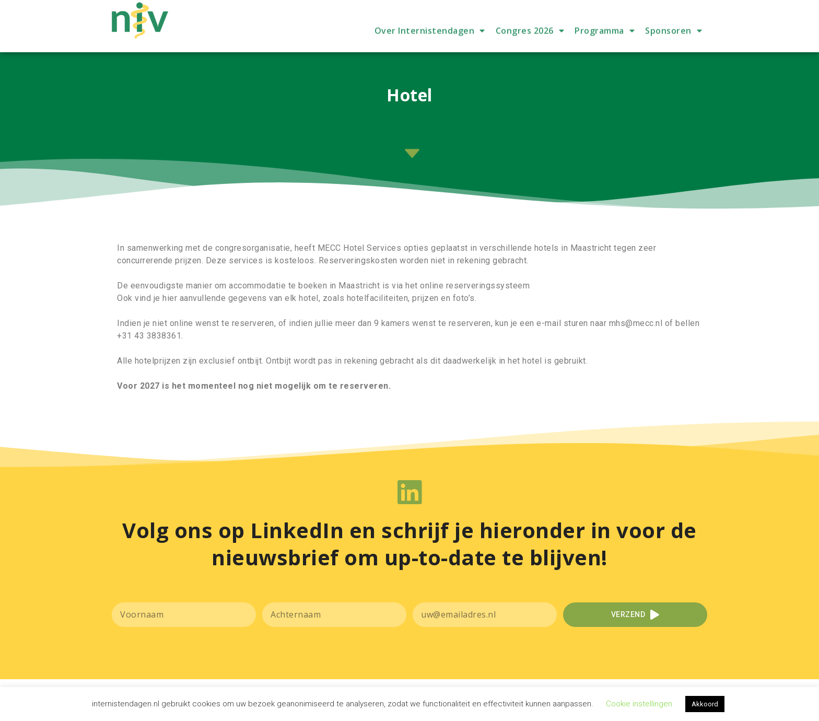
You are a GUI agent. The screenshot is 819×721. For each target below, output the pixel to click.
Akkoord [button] (705, 704)
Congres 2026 (530, 47)
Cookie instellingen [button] (639, 703)
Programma (605, 47)
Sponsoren (673, 47)
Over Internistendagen (430, 47)
